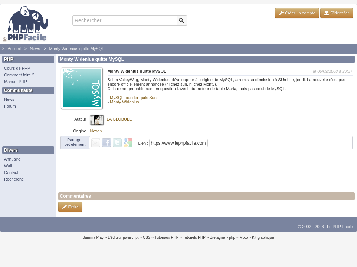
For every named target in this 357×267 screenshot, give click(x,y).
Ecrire (70, 207)
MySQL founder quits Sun (133, 97)
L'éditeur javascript (123, 237)
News (35, 48)
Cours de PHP (17, 68)
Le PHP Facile (340, 226)
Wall (8, 166)
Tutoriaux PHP (167, 237)
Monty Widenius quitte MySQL (76, 48)
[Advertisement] (26, 128)
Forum (10, 106)
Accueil (13, 48)
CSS (147, 237)
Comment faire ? (19, 75)
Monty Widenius (124, 102)
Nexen (96, 131)
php (232, 237)
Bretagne (217, 237)
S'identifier (336, 13)
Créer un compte (297, 13)
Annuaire (12, 159)
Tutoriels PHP (194, 237)
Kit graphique (263, 237)
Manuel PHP (15, 81)
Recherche (14, 179)
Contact (11, 172)
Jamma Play (93, 237)
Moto (243, 237)
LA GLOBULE (119, 119)
